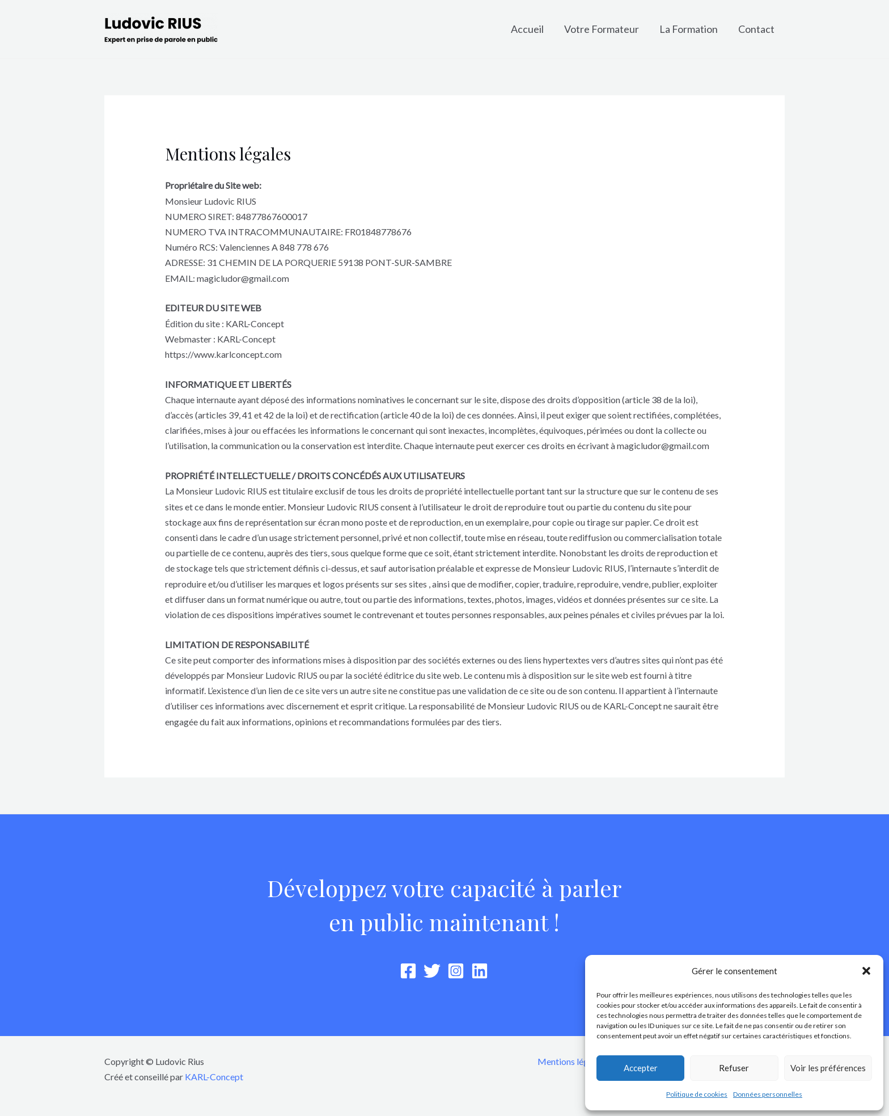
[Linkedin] (479, 970)
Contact (756, 29)
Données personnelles (767, 1094)
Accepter (641, 1068)
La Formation (688, 29)
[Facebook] (408, 970)
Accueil (527, 29)
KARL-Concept (214, 1076)
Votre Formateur (601, 29)
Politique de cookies (696, 1094)
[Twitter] (432, 970)
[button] (866, 970)
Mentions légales (570, 1061)
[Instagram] (455, 970)
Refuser (734, 1068)
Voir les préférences (828, 1068)
